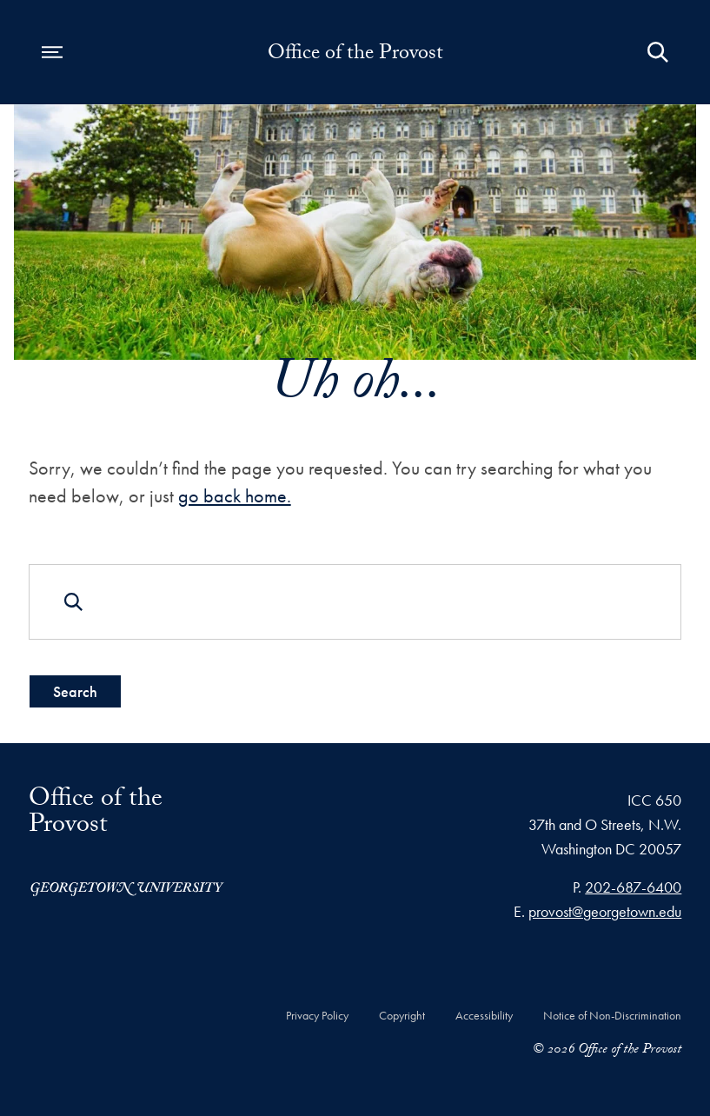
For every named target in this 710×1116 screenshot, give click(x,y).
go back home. (234, 495)
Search (75, 691)
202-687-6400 (633, 887)
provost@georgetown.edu (604, 911)
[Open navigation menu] (52, 52)
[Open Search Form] (658, 52)
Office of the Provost (355, 55)
